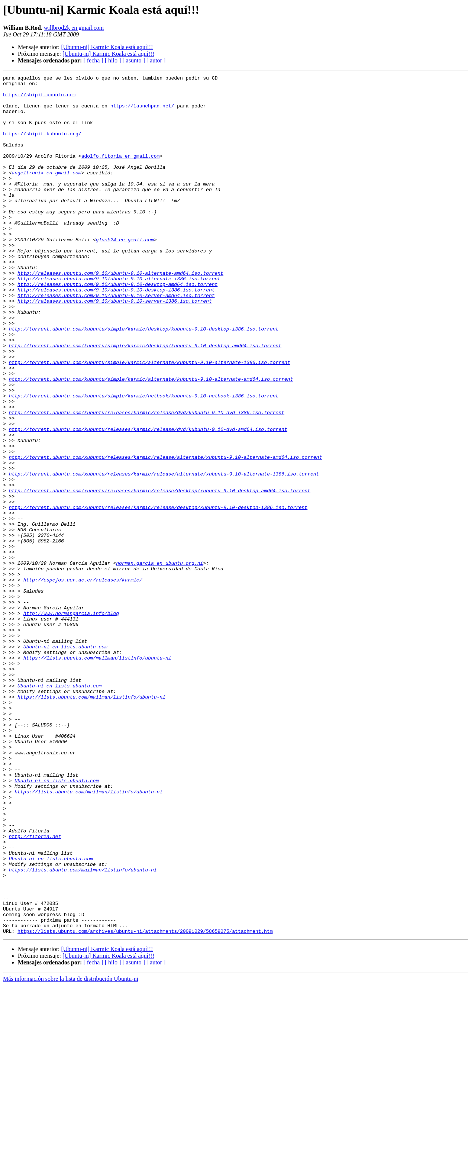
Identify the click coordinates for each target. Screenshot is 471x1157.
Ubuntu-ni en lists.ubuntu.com (65, 761)
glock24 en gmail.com (125, 273)
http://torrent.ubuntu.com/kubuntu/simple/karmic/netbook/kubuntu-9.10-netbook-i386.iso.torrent (143, 460)
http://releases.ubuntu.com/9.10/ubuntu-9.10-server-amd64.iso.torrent (115, 339)
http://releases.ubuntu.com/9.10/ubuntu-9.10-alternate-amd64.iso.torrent (120, 313)
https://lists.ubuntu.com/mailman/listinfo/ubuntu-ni (97, 774)
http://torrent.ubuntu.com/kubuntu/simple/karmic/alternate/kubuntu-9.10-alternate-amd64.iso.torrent (151, 440)
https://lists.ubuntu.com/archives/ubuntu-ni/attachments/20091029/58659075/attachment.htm (144, 1102)
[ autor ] (156, 60)
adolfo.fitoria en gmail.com (120, 172)
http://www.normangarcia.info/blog (71, 721)
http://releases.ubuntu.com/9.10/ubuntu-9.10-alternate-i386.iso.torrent (118, 319)
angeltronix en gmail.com (46, 192)
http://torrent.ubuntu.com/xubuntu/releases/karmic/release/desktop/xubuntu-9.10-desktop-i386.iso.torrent (158, 594)
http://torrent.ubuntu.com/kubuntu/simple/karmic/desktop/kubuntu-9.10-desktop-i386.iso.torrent (143, 380)
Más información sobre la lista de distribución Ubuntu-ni (70, 1150)
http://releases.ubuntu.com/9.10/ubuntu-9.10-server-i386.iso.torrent (114, 346)
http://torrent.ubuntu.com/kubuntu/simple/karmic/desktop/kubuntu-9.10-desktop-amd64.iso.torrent (145, 400)
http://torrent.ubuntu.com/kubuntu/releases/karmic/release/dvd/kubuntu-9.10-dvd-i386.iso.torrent (146, 480)
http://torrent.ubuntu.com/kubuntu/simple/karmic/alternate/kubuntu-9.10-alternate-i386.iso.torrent (149, 420)
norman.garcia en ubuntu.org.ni (159, 661)
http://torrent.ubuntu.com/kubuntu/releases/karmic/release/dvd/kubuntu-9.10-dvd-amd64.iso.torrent (148, 500)
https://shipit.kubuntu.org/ (42, 145)
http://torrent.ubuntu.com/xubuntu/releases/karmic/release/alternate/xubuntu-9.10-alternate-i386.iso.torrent (164, 554)
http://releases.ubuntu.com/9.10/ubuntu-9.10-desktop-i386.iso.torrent (115, 333)
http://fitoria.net (35, 989)
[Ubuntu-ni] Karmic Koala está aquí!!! (107, 47)
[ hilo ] (113, 60)
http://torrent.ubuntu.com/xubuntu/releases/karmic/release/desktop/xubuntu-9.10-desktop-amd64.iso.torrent (159, 574)
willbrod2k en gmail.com (74, 28)
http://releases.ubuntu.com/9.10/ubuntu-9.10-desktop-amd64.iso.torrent (117, 326)
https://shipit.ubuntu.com (39, 99)
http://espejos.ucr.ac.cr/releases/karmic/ (82, 681)
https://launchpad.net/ (142, 112)
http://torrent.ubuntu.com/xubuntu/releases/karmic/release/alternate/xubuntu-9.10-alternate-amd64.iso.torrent (165, 534)
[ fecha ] (93, 60)
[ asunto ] (133, 60)
